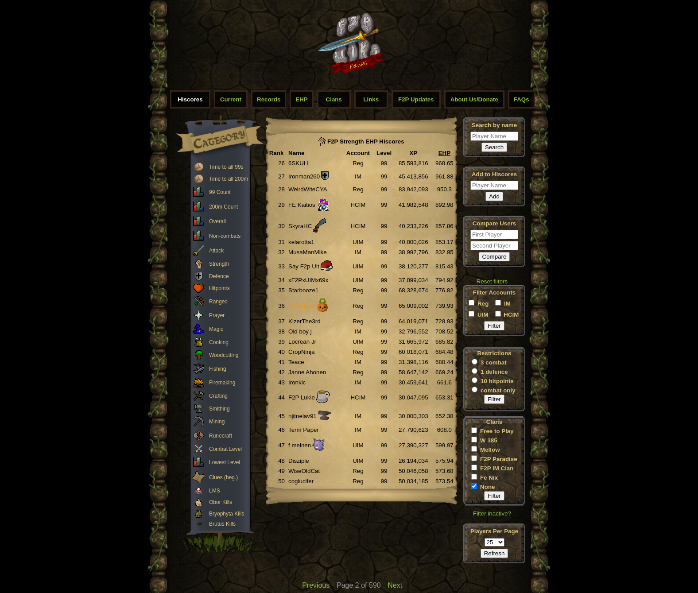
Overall (217, 221)
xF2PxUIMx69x (308, 280)
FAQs (521, 99)
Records (268, 99)
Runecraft (220, 436)
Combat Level (225, 449)
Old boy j (300, 331)
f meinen (299, 445)
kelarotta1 (301, 242)
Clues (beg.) (223, 477)
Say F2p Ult (303, 266)
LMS (214, 491)
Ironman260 (304, 176)
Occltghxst (302, 305)
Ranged (218, 301)
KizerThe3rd (304, 321)
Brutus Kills (222, 524)
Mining (217, 422)
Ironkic (297, 382)
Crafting (218, 396)
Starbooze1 (303, 290)
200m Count (223, 207)
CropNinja (301, 352)
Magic (216, 329)
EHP (301, 99)
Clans (334, 99)
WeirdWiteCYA (307, 189)
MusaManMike (307, 252)
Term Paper (303, 429)
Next (395, 585)
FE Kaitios (301, 205)
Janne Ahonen (307, 372)
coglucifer (301, 481)
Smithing (219, 409)
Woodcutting (224, 355)
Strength (219, 264)
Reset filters (492, 281)
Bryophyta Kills (226, 514)
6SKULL (299, 163)
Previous (316, 585)
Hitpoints (219, 288)
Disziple (298, 460)
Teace (296, 362)
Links (371, 99)
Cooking (219, 342)
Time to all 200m (228, 179)
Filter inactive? (492, 513)
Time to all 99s (226, 167)
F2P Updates (416, 99)
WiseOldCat (304, 471)
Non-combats (224, 236)
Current (230, 99)
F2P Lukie (301, 397)
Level (384, 153)
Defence (219, 276)
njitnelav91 (302, 416)
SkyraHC (300, 226)
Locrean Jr (302, 341)
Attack (216, 251)
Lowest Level (224, 462)
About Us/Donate (474, 99)
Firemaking (222, 383)
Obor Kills (220, 502)
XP (413, 153)
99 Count (220, 192)
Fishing (217, 369)
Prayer (217, 315)
